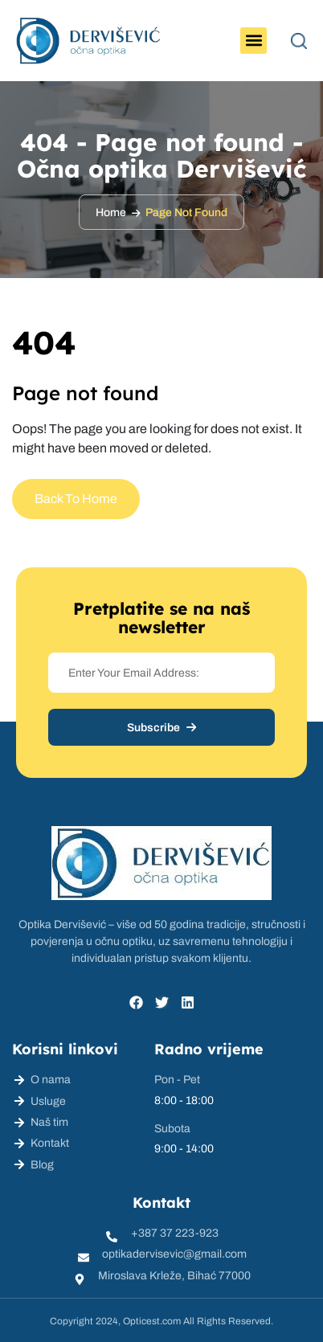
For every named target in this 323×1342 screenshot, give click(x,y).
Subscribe (161, 728)
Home (111, 213)
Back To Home (76, 498)
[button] (253, 40)
